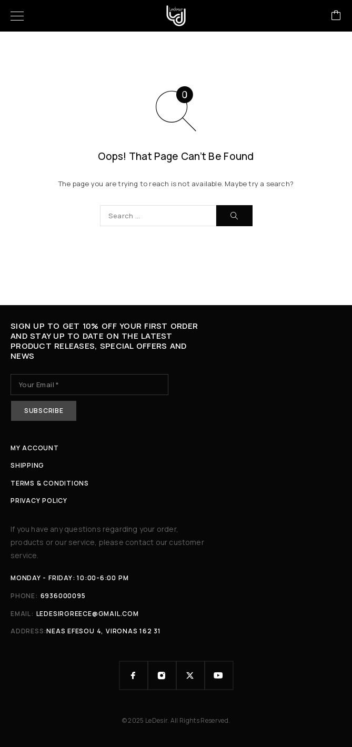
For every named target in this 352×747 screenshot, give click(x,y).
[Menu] (17, 16)
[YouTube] (219, 675)
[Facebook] (133, 675)
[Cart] (336, 16)
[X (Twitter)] (190, 675)
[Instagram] (162, 675)
